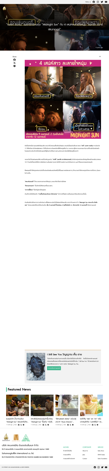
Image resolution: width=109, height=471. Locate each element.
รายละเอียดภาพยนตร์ (54, 368)
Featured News (74, 7)
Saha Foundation (102, 459)
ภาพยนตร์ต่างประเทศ (69, 459)
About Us (85, 451)
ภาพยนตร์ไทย (67, 455)
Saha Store (88, 7)
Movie (47, 7)
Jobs (98, 7)
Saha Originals (59, 7)
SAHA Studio (101, 455)
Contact (85, 459)
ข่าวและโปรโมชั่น (67, 451)
